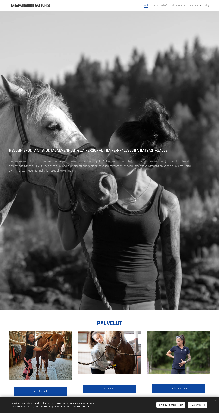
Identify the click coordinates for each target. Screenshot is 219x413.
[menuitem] (190, 5)
